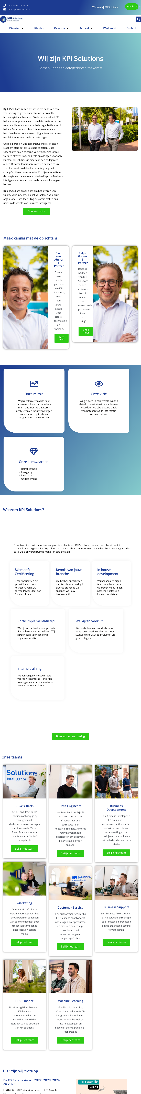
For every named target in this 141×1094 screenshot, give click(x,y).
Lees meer (61, 338)
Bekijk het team (24, 848)
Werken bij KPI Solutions (105, 7)
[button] (17, 28)
